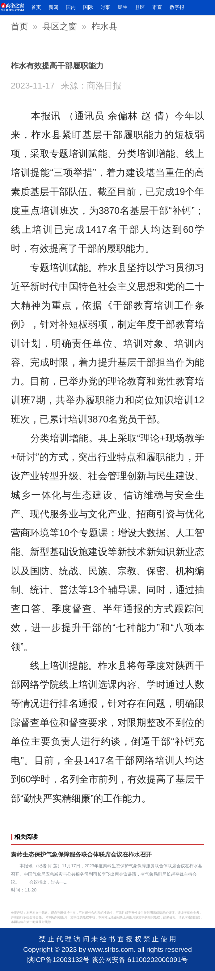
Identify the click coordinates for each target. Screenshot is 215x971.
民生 (123, 7)
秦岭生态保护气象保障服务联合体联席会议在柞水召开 (81, 855)
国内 (71, 7)
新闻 (53, 7)
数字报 (177, 7)
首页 (36, 7)
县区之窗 (59, 26)
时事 (105, 7)
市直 (157, 7)
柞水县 (104, 26)
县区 (140, 7)
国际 (88, 7)
